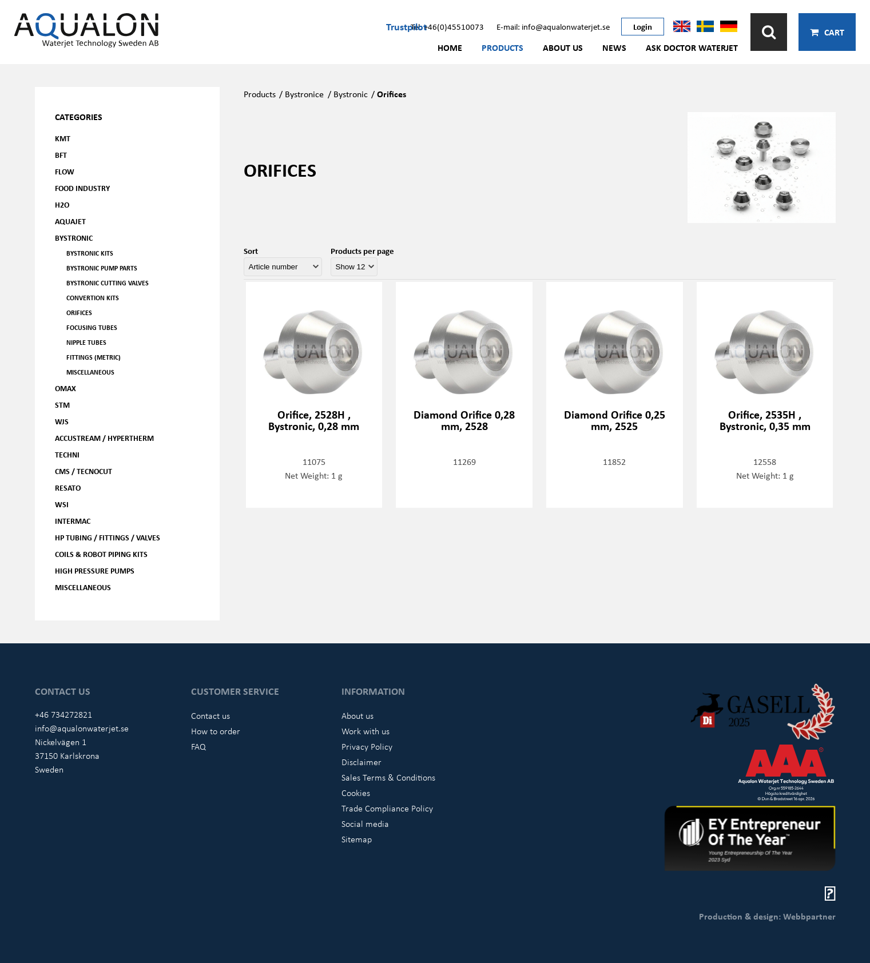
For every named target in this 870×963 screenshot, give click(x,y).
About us (563, 47)
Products (502, 47)
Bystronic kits (89, 253)
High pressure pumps (94, 570)
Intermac (72, 520)
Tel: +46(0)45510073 (447, 26)
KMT (62, 138)
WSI (62, 504)
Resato (68, 487)
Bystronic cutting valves (107, 282)
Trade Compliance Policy (387, 808)
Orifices (79, 312)
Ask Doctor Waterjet (692, 47)
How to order (215, 731)
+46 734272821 (63, 714)
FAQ (198, 746)
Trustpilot (406, 26)
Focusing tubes (91, 327)
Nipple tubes (86, 342)
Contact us (210, 715)
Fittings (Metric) (93, 357)
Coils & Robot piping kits (101, 553)
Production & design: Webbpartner (767, 916)
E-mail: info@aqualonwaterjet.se (553, 26)
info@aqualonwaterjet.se (82, 728)
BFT (61, 154)
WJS (62, 421)
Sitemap (356, 839)
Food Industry (82, 187)
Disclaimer (361, 761)
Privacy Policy (366, 746)
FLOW (64, 171)
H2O (62, 204)
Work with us (365, 731)
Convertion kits (92, 297)
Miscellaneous (90, 372)
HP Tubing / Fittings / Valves (107, 537)
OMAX (65, 388)
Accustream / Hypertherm (104, 437)
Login (642, 26)
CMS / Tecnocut (83, 470)
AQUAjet (70, 221)
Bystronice (304, 93)
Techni (67, 454)
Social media (365, 823)
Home (450, 47)
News (614, 47)
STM (62, 404)
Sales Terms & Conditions (388, 777)
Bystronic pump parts (101, 268)
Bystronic (74, 237)
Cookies (355, 792)
